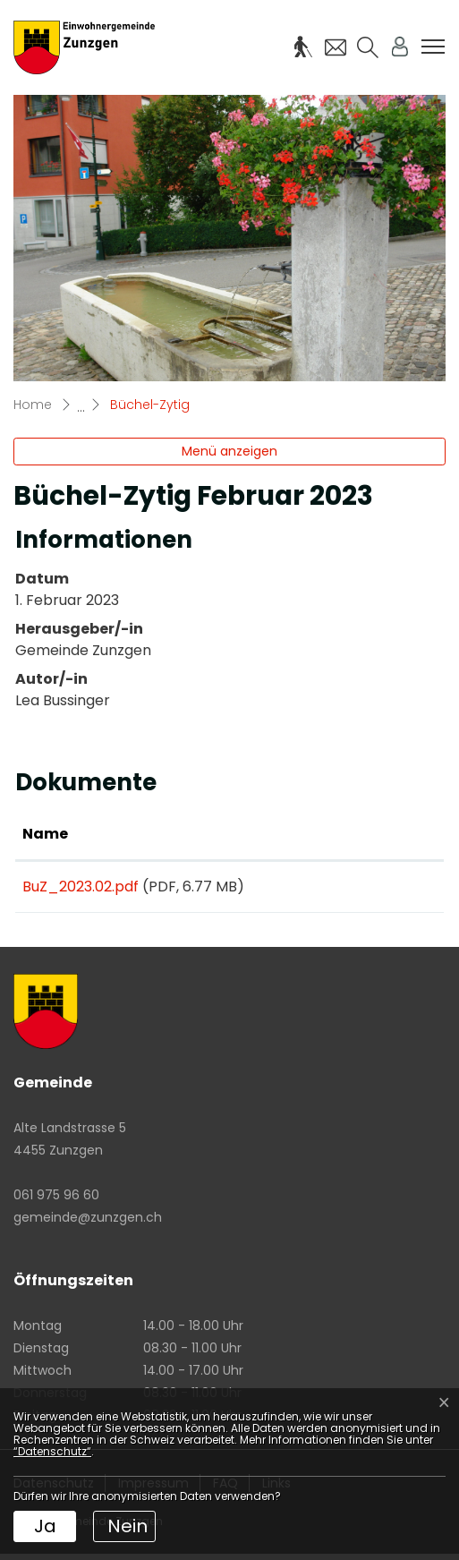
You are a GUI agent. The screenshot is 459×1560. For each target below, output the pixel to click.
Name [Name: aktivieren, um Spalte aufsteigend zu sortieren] (45, 833)
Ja (45, 1526)
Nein (127, 1526)
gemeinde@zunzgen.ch (87, 1223)
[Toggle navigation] (433, 46)
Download (381, 890)
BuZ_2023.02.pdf (80, 886)
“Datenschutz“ (52, 1451)
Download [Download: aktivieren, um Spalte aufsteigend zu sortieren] (366, 833)
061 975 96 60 (56, 1201)
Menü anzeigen (229, 451)
